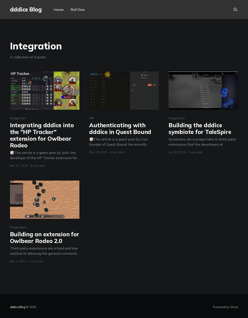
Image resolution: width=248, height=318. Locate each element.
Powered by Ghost (225, 307)
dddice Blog (26, 9)
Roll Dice (78, 9)
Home (59, 9)
